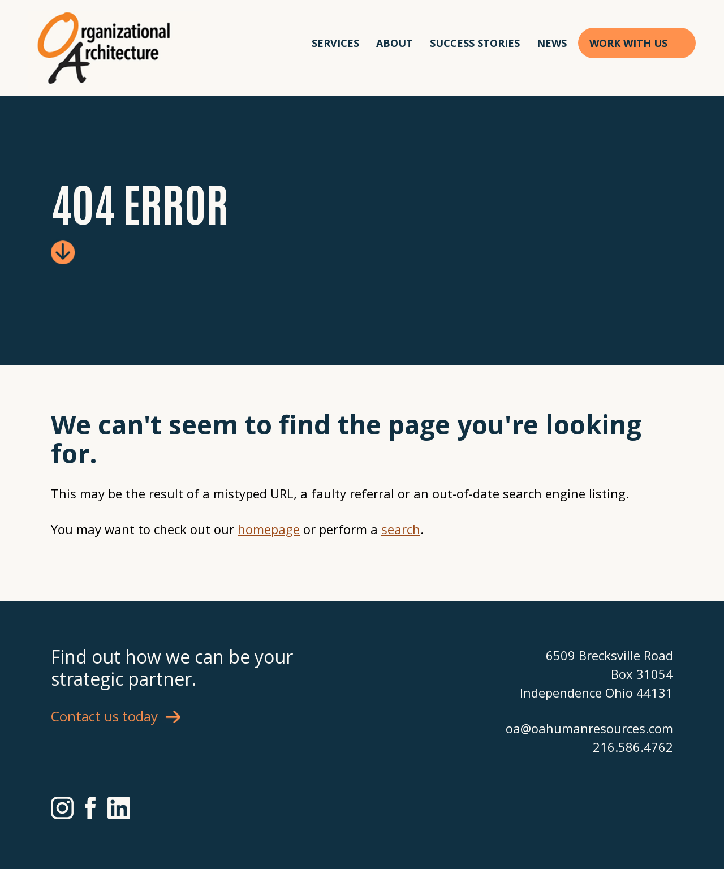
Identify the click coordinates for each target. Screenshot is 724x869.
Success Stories (475, 43)
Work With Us (628, 43)
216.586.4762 (633, 746)
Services (335, 43)
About (394, 43)
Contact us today (104, 716)
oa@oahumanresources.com (589, 728)
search (400, 528)
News (552, 43)
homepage (269, 528)
